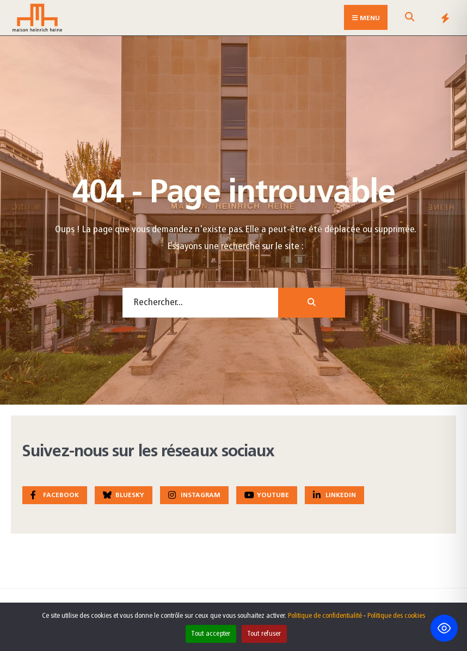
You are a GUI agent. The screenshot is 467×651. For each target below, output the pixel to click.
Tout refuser (264, 633)
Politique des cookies (396, 615)
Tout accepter (210, 633)
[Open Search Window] (409, 19)
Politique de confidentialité (325, 615)
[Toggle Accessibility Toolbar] (444, 628)
